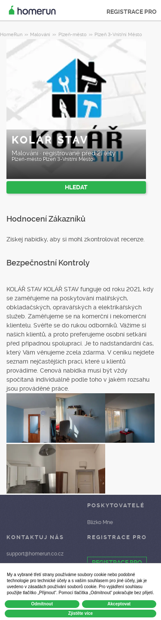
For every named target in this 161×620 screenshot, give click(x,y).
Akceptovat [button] (119, 603)
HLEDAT (76, 187)
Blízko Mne (100, 522)
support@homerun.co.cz (35, 554)
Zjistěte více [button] (80, 613)
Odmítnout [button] (42, 603)
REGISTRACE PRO (131, 11)
